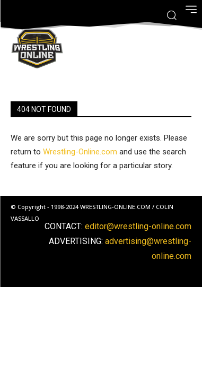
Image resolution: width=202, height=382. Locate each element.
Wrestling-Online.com (80, 152)
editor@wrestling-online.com (138, 226)
